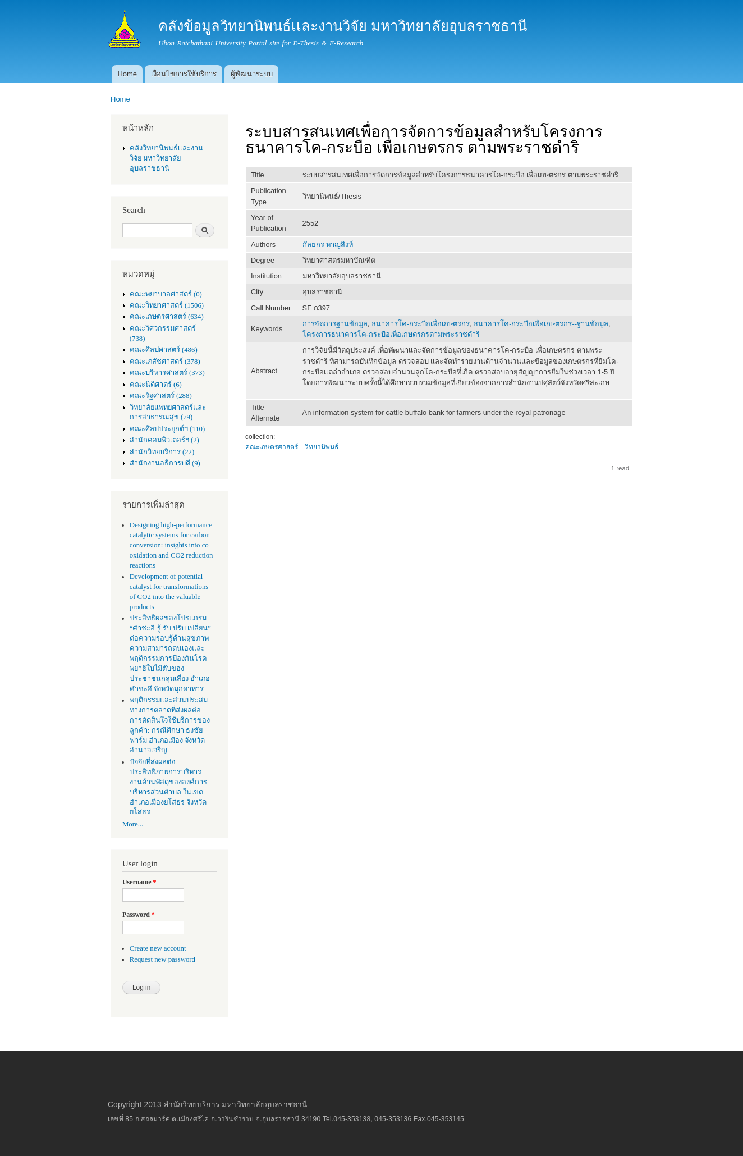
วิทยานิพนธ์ (321, 447)
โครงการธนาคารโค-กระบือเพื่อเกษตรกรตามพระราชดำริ (391, 334)
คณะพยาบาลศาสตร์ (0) (166, 294)
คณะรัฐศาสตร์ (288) (161, 396)
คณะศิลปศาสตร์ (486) (164, 350)
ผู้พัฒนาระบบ (252, 74)
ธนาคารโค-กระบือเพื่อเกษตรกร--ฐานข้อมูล (541, 323)
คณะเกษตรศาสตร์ (271, 447)
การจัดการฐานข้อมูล (335, 323)
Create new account (158, 948)
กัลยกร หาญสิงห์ (328, 244)
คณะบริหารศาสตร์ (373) (167, 373)
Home (127, 74)
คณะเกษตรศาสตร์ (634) (167, 317)
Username (139, 882)
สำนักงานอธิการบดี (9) (165, 463)
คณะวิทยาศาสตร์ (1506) (167, 305)
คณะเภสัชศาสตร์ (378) (165, 361)
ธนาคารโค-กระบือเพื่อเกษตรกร (421, 323)
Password (138, 915)
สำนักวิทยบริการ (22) (162, 452)
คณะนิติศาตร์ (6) (156, 385)
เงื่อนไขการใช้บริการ (184, 74)
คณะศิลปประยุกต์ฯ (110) (167, 429)
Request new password (162, 959)
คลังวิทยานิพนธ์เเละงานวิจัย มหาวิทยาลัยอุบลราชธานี (166, 158)
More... (132, 824)
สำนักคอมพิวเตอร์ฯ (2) (164, 440)
